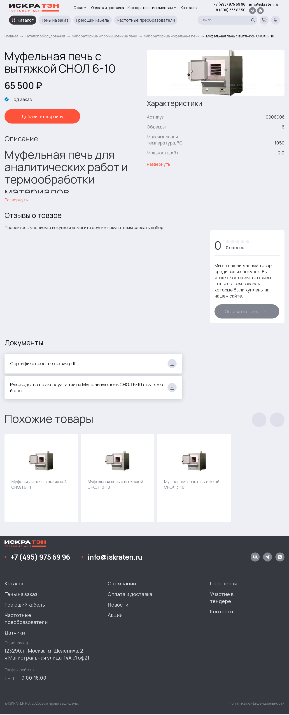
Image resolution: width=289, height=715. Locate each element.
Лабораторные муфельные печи (172, 36)
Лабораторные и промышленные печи (104, 36)
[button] (259, 421)
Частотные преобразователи (146, 20)
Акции (115, 616)
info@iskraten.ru (263, 4)
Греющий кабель (92, 20)
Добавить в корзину (36, 116)
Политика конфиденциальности (256, 704)
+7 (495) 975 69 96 (229, 4)
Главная (11, 36)
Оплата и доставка (107, 7)
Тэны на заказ (54, 20)
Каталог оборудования (45, 36)
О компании (122, 584)
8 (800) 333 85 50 (230, 9)
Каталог (26, 20)
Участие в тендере (221, 598)
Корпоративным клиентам (152, 7)
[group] (41, 479)
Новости (118, 605)
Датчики (15, 633)
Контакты (189, 7)
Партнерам (224, 584)
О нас (80, 7)
